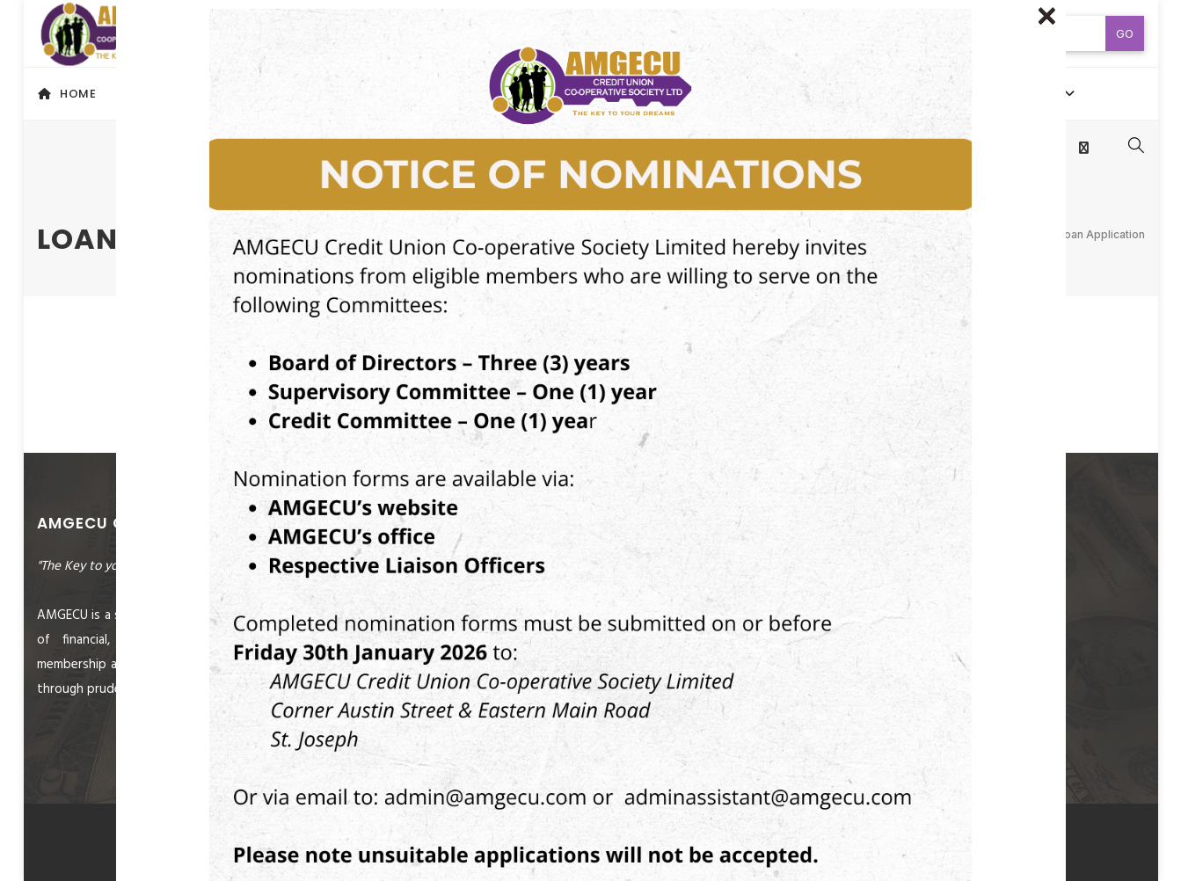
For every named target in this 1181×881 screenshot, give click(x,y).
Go (1125, 33)
